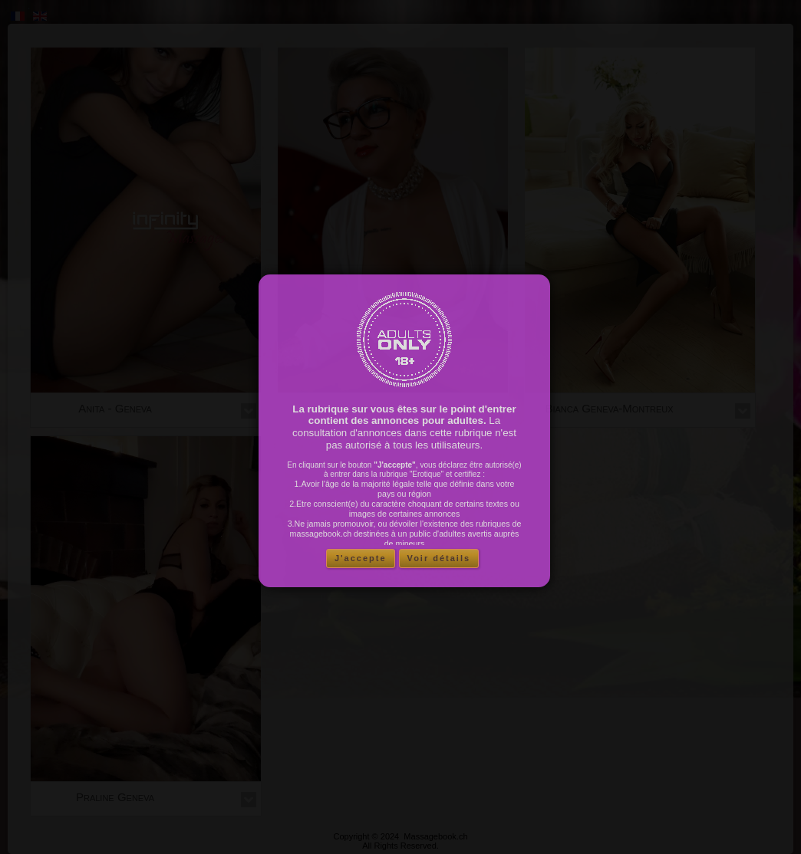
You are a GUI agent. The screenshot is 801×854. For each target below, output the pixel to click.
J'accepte (361, 558)
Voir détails (438, 558)
